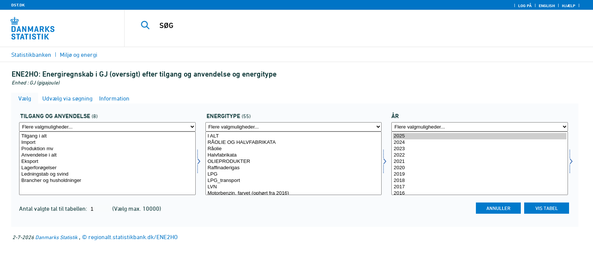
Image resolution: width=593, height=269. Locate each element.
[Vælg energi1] (293, 163)
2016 (479, 193)
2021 (479, 161)
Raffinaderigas (293, 168)
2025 (479, 136)
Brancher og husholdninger (107, 180)
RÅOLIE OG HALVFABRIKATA (293, 142)
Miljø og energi (78, 54)
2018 (479, 180)
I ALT (293, 136)
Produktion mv (107, 149)
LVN (293, 187)
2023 (479, 149)
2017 (479, 187)
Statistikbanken (31, 54)
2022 (479, 155)
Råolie (293, 149)
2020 (479, 168)
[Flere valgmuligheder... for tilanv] (107, 127)
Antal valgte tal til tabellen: (54, 208)
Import (107, 142)
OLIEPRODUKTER (293, 161)
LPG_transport (293, 180)
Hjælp (568, 5)
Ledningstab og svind (107, 174)
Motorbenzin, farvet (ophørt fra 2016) (293, 193)
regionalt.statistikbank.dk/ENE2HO (133, 237)
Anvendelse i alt (107, 155)
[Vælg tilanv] (107, 163)
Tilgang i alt (107, 136)
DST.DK (18, 4)
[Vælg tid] (479, 163)
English (547, 5)
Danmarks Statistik (56, 237)
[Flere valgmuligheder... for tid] (479, 127)
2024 (479, 142)
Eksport (107, 161)
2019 (479, 174)
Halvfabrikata (293, 155)
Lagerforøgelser (107, 168)
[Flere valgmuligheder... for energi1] (293, 127)
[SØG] (341, 25)
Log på (525, 5)
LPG (293, 174)
